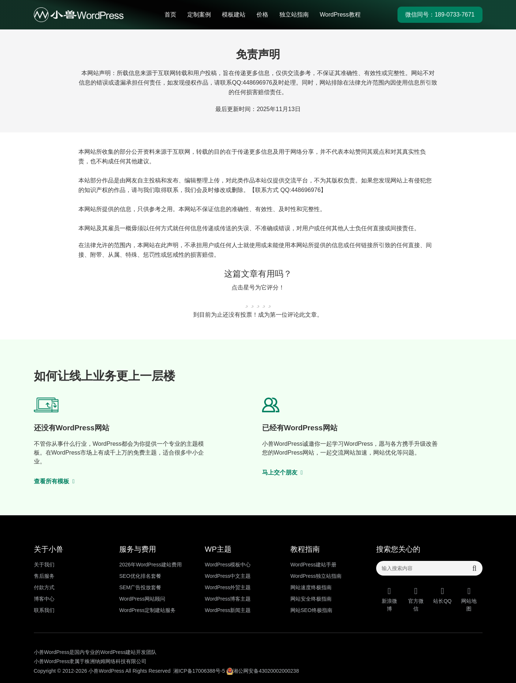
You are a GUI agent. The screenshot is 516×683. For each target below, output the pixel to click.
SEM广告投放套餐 (140, 587)
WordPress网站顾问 (142, 599)
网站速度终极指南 (311, 587)
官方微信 (416, 599)
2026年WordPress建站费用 (150, 565)
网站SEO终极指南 (311, 610)
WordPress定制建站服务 (147, 610)
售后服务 (44, 576)
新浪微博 (389, 599)
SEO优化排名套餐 (140, 576)
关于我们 (44, 565)
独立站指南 (294, 14)
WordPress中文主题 (228, 576)
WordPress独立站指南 (316, 576)
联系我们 (44, 610)
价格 (262, 14)
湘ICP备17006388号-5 (199, 671)
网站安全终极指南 (311, 599)
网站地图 (469, 599)
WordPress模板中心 (228, 565)
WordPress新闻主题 (228, 610)
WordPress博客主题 (228, 599)
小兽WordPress (106, 671)
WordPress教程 (340, 14)
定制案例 (199, 14)
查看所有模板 (54, 481)
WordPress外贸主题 (228, 587)
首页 (170, 14)
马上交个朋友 (282, 472)
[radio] (246, 301)
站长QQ (442, 595)
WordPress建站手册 (313, 565)
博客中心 (44, 599)
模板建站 (233, 14)
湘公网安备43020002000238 (262, 671)
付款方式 (44, 587)
